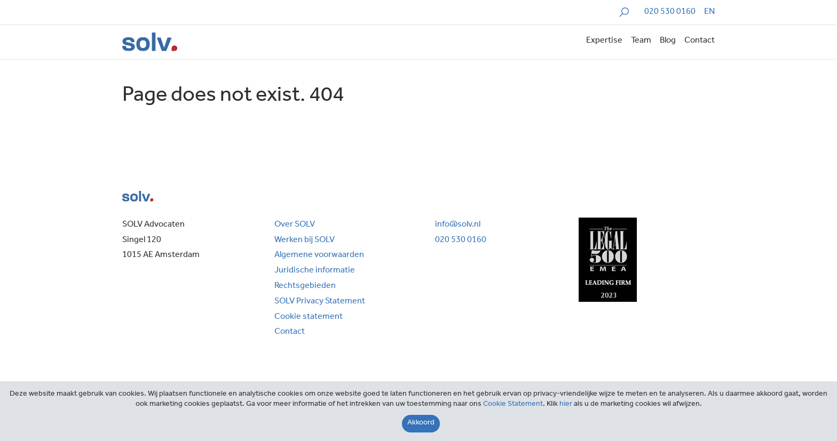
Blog (668, 41)
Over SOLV (294, 225)
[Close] (421, 423)
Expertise (604, 41)
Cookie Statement (513, 404)
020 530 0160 (670, 12)
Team (641, 41)
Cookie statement (308, 317)
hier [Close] (565, 404)
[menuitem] (709, 12)
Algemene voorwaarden (319, 255)
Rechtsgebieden (305, 286)
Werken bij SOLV (304, 240)
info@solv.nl (457, 225)
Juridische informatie (314, 271)
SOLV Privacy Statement (319, 302)
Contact (699, 41)
